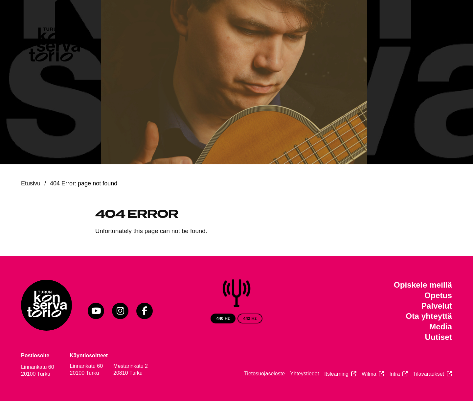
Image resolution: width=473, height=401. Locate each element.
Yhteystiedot (304, 373)
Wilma (369, 374)
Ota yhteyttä (429, 316)
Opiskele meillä (423, 284)
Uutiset (438, 337)
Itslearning (336, 374)
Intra (394, 374)
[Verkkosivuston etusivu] (54, 46)
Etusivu (30, 183)
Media (440, 326)
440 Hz (223, 318)
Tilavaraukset (428, 374)
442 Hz (250, 318)
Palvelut (436, 305)
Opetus (438, 295)
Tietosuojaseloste (264, 373)
